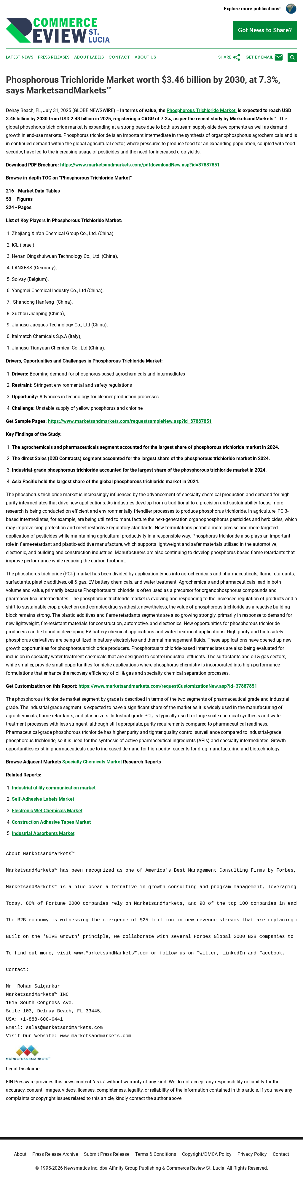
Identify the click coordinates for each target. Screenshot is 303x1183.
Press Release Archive (55, 1154)
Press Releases (53, 57)
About (20, 1154)
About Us (145, 57)
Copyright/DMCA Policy (207, 1154)
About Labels (89, 57)
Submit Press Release (106, 1154)
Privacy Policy (252, 1154)
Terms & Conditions (155, 1154)
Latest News (19, 57)
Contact (119, 57)
